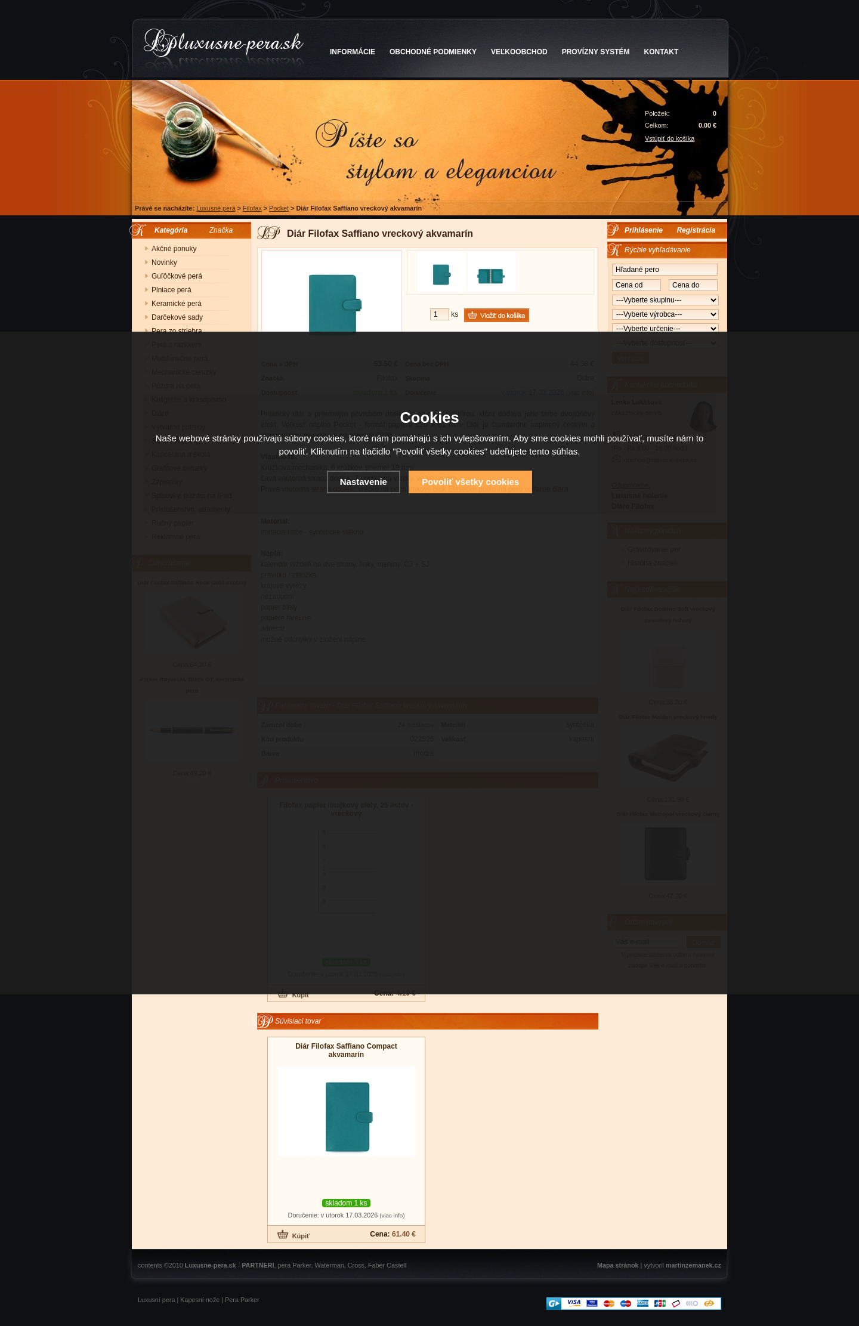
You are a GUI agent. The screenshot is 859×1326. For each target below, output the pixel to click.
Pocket (279, 208)
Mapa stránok (618, 1265)
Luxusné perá (215, 208)
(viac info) (391, 1215)
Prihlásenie (644, 230)
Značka (221, 230)
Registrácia (695, 230)
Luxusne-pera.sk (210, 1265)
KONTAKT (661, 52)
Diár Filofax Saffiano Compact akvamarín (346, 1050)
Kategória (168, 230)
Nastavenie (363, 482)
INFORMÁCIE (352, 52)
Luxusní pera (156, 1299)
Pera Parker (242, 1299)
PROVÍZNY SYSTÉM (596, 52)
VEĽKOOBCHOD (519, 52)
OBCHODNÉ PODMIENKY (433, 52)
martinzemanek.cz (693, 1265)
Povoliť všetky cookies (470, 482)
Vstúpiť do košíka (669, 138)
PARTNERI (258, 1265)
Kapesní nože (200, 1299)
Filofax (252, 208)
